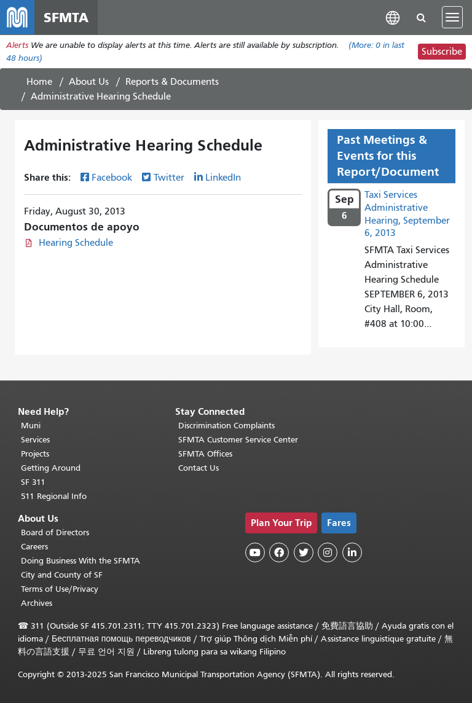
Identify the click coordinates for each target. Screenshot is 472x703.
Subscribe (442, 51)
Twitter (169, 177)
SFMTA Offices (205, 454)
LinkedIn (223, 177)
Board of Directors (55, 532)
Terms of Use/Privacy (59, 589)
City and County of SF (62, 575)
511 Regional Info (54, 496)
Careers (34, 546)
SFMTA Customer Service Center (238, 439)
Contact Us (198, 468)
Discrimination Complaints (226, 425)
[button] (392, 17)
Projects (35, 454)
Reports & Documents (172, 81)
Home (39, 81)
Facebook (112, 177)
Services (35, 439)
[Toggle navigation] (452, 17)
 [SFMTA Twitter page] (304, 552)
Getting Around (51, 468)
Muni (31, 425)
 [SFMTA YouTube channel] (255, 552)
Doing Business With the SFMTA (80, 561)
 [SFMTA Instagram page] (327, 552)
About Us (89, 81)
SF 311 (33, 482)
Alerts (17, 45)
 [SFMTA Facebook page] (279, 552)
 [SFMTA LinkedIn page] (352, 552)
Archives (36, 603)
